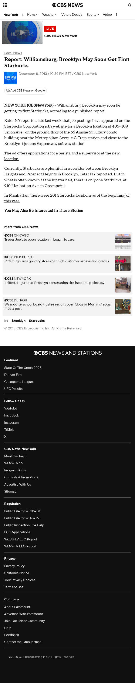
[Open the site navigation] (24, 5)
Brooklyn (18, 321)
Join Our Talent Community (24, 621)
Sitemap (10, 491)
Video (107, 15)
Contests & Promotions (21, 477)
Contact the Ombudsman (22, 642)
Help (7, 628)
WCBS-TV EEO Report (20, 539)
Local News (13, 53)
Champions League (18, 381)
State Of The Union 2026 (22, 367)
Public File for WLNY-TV (22, 518)
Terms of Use (13, 587)
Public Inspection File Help (24, 525)
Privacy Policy (14, 566)
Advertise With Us (17, 484)
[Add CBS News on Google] (25, 90)
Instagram (11, 422)
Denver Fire (13, 374)
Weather (49, 15)
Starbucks (37, 321)
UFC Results (13, 388)
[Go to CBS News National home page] (67, 5)
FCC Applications (17, 532)
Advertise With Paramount (23, 614)
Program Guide (15, 470)
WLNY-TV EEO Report (20, 546)
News (32, 15)
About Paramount (17, 607)
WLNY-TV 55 (13, 463)
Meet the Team (15, 456)
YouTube (10, 408)
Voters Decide (71, 15)
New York (10, 15)
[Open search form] (130, 5)
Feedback (11, 635)
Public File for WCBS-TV (22, 511)
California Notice (16, 573)
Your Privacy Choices (19, 580)
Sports (93, 15)
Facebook (11, 415)
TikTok (9, 429)
